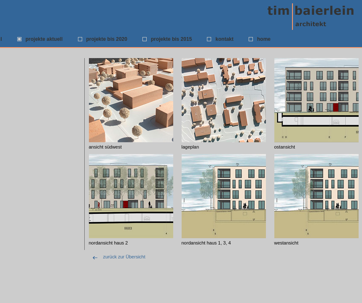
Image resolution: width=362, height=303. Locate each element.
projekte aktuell (44, 39)
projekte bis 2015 (171, 39)
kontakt (224, 39)
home (264, 39)
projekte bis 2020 (106, 39)
